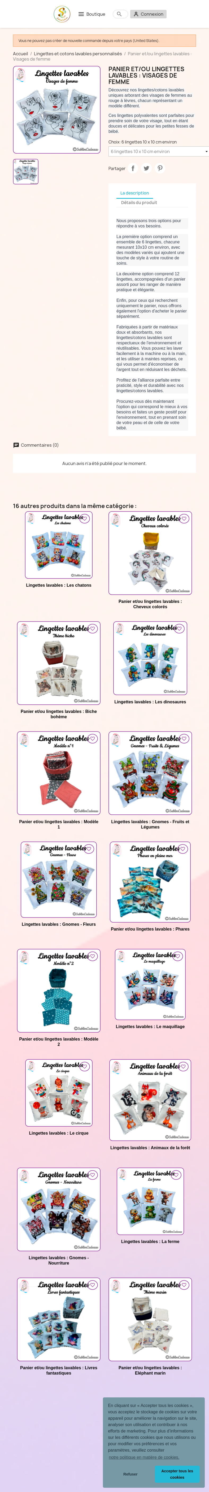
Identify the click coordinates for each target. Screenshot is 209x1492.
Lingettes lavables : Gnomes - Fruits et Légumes (150, 824)
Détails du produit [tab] (139, 202)
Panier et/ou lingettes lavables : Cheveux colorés (150, 604)
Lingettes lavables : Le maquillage (150, 1026)
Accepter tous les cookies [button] (177, 1474)
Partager (133, 168)
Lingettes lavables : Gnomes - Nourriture (59, 1260)
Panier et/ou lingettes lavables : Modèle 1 (58, 824)
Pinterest (160, 168)
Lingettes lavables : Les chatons (58, 585)
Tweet (146, 168)
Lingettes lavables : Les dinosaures (150, 702)
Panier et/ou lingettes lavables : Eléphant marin (150, 1370)
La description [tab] (134, 193)
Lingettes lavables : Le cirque (58, 1133)
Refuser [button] (130, 1474)
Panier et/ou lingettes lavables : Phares (150, 929)
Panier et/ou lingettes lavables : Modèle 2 (58, 1042)
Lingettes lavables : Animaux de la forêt (150, 1148)
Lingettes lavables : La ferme (150, 1241)
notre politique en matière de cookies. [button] (144, 1457)
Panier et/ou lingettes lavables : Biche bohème (59, 714)
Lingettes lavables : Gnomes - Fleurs (59, 924)
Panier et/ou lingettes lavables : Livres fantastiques (58, 1370)
